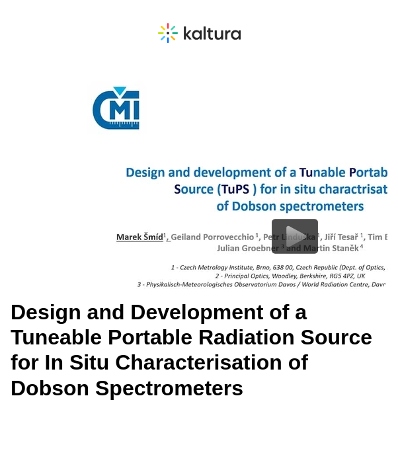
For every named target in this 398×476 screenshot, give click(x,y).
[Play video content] (295, 236)
